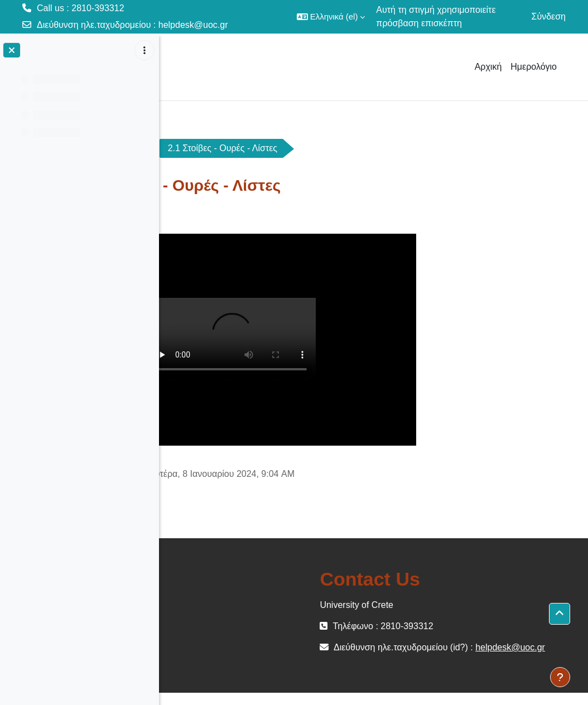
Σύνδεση (549, 16)
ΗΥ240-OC (202, 148)
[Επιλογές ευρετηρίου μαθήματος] (144, 50)
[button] (331, 16)
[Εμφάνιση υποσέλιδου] (560, 677)
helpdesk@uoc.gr (193, 25)
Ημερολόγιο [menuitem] (533, 66)
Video (263, 148)
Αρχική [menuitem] (488, 66)
